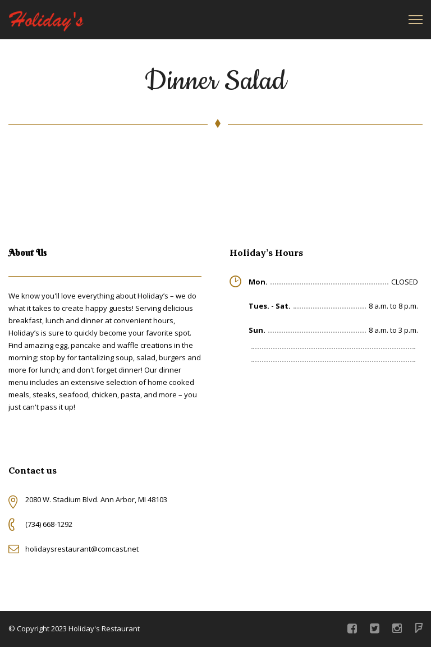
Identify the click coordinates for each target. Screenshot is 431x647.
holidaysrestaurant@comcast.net (82, 549)
